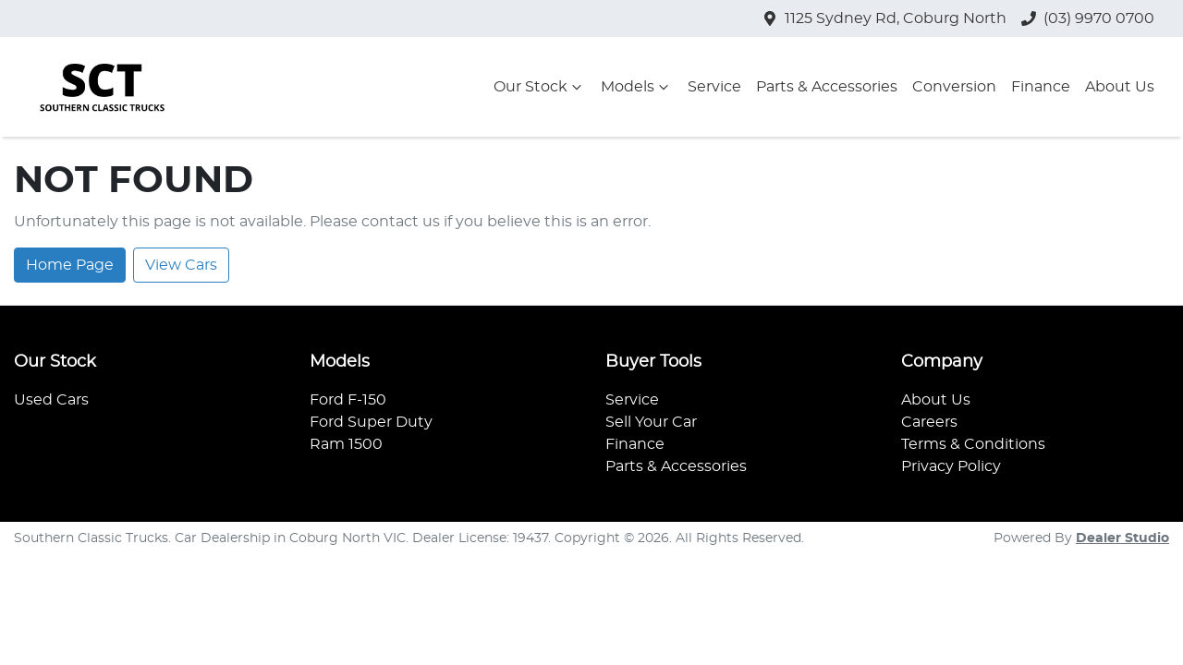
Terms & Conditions (973, 444)
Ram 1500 (346, 444)
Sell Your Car (651, 422)
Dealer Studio (1122, 538)
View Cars (181, 265)
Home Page (70, 265)
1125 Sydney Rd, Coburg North (895, 18)
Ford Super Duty (371, 422)
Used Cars (51, 400)
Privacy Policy (951, 466)
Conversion (954, 86)
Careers (929, 422)
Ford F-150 (348, 400)
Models (637, 87)
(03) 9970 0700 (1098, 18)
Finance (1040, 86)
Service (714, 86)
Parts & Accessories (826, 86)
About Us (1119, 86)
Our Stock (540, 87)
